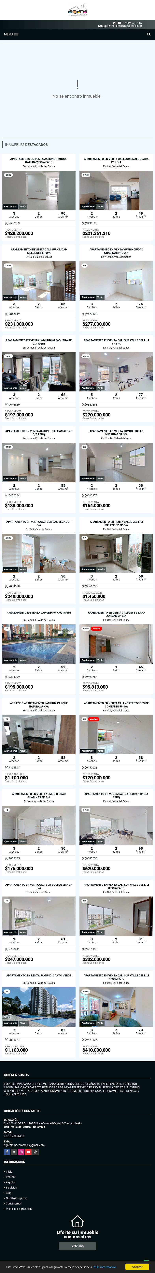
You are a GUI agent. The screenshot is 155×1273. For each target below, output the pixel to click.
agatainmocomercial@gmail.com (24, 1145)
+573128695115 (131, 23)
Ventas (10, 1176)
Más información (105, 1267)
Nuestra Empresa (16, 1198)
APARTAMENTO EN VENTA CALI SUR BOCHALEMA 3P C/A (38, 886)
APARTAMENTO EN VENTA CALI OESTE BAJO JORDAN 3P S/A (116, 614)
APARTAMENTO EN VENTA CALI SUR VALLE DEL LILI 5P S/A (116, 342)
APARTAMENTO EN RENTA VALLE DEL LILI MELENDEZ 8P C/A (116, 523)
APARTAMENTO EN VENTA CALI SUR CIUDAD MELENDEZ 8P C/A (39, 251)
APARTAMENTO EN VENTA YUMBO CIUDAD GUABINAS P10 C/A (116, 251)
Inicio (9, 1171)
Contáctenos (14, 1203)
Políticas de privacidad (19, 1208)
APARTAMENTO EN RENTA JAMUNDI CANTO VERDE (38, 975)
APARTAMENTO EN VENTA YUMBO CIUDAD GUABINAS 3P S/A (39, 795)
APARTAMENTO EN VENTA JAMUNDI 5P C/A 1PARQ (39, 612)
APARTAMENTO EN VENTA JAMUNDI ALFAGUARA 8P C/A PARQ (39, 342)
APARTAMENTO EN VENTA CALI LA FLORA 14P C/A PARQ (116, 795)
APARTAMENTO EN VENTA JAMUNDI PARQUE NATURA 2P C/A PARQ (38, 160)
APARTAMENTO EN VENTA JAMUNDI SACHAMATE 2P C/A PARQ (38, 432)
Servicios (11, 1187)
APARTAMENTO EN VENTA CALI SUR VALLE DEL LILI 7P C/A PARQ (116, 977)
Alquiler (10, 1182)
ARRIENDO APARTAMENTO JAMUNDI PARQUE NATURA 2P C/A (39, 705)
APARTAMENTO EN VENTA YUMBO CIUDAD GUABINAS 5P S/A (116, 432)
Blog (8, 1192)
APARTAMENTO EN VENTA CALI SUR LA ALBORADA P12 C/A (116, 160)
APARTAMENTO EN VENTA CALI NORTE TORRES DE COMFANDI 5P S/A (116, 705)
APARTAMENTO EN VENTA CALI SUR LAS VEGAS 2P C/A (38, 523)
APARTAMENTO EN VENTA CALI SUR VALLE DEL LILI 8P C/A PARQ (116, 886)
